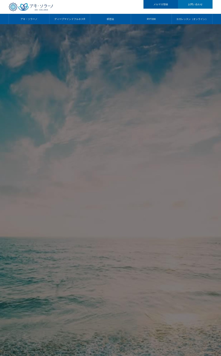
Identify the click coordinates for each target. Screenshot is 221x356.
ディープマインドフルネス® (69, 19)
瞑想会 (110, 19)
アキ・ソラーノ (29, 19)
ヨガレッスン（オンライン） (192, 19)
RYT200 (151, 19)
